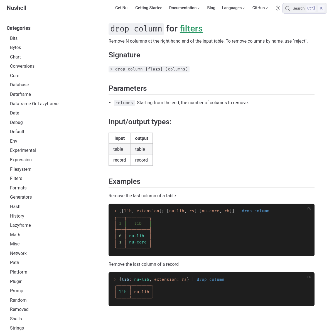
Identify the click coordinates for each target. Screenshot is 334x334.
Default (17, 131)
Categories (19, 28)
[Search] (304, 8)
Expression (21, 159)
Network (18, 253)
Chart (15, 57)
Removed (19, 309)
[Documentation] (185, 8)
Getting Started (149, 8)
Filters (16, 178)
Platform (18, 272)
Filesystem (20, 169)
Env (13, 141)
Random (18, 300)
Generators (21, 197)
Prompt (17, 290)
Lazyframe (20, 225)
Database (19, 84)
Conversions (22, 66)
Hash (15, 206)
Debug (16, 122)
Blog (211, 8)
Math (15, 234)
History (17, 216)
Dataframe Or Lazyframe (34, 103)
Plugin (16, 281)
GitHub (258, 8)
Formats (18, 188)
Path (14, 262)
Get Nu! (122, 8)
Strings (17, 328)
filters (191, 28)
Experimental (23, 150)
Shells (16, 318)
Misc (15, 244)
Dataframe (20, 94)
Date (14, 113)
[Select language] (234, 8)
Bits (14, 38)
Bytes (15, 47)
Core (14, 75)
